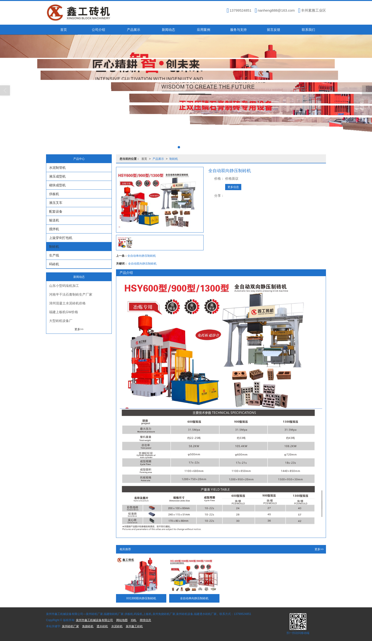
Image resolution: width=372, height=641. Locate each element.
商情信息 (145, 620)
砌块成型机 (57, 185)
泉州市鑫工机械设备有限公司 (94, 620)
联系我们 (308, 30)
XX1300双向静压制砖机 (141, 598)
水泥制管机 (57, 167)
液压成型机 (57, 176)
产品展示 (133, 30)
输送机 (54, 220)
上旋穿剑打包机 (60, 238)
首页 (63, 30)
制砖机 (173, 158)
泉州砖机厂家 (70, 626)
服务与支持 (238, 30)
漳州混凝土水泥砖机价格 (67, 303)
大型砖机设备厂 (60, 321)
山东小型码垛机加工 (64, 286)
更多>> (319, 549)
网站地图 (122, 620)
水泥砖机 (117, 626)
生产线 (54, 255)
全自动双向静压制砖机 (142, 263)
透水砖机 (102, 626)
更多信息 (233, 187)
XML (134, 620)
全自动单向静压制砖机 (141, 255)
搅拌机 (54, 229)
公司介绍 (98, 30)
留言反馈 (273, 30)
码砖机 (54, 264)
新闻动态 (168, 30)
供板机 (54, 194)
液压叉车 (55, 203)
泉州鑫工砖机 (134, 626)
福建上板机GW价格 (63, 312)
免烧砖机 (87, 626)
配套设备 (55, 211)
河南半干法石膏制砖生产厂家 (70, 294)
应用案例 (203, 30)
